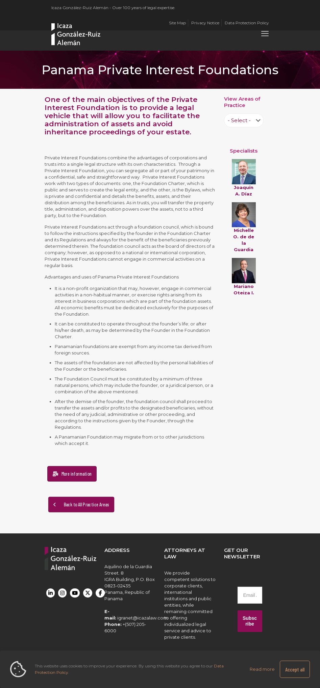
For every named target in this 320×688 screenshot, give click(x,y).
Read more (262, 669)
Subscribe (250, 621)
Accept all (294, 669)
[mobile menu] (265, 33)
